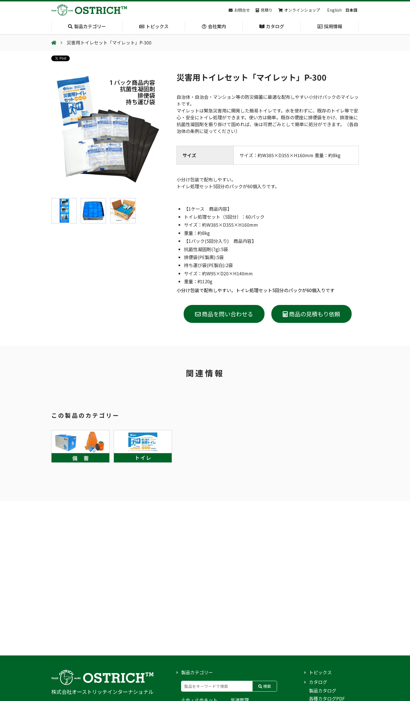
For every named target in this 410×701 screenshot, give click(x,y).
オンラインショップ (299, 10)
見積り (264, 10)
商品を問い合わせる (224, 314)
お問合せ (239, 10)
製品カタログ (322, 690)
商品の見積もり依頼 (311, 314)
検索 (264, 686)
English (334, 10)
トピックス (320, 672)
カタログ (318, 682)
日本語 (351, 10)
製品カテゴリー (197, 672)
